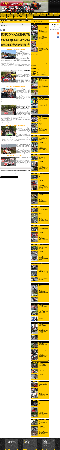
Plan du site (12, 444)
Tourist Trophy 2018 (37, 206)
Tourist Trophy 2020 (37, 173)
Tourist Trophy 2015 (37, 263)
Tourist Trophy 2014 (37, 284)
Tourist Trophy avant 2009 (39, 419)
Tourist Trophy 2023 (37, 135)
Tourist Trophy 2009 (37, 362)
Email (54, 26)
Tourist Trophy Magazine (16, 20)
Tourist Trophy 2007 (37, 400)
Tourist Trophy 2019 (37, 193)
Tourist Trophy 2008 (37, 381)
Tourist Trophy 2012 (37, 304)
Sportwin (45, 441)
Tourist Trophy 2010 (37, 342)
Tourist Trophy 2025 (37, 97)
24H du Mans (27, 443)
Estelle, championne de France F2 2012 (23, 107)
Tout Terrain (45, 440)
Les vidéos (45, 442)
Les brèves (27, 439)
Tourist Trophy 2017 (37, 225)
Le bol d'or (27, 444)
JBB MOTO (45, 445)
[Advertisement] (54, 57)
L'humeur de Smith (46, 439)
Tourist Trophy (4, 20)
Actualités (26, 440)
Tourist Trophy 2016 (37, 244)
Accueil (10, 445)
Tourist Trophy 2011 (37, 323)
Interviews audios (46, 443)
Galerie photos (27, 442)
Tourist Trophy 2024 (37, 116)
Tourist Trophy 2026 (37, 78)
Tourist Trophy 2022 (37, 154)
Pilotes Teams (27, 441)
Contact (13, 445)
